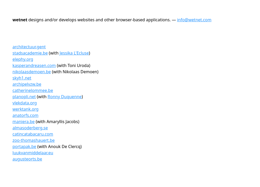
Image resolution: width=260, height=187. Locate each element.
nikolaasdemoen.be (31, 72)
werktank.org (25, 109)
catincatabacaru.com (32, 134)
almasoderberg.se (30, 128)
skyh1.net (21, 78)
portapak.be (24, 146)
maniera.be (23, 121)
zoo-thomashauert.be (33, 140)
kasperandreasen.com (34, 65)
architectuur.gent (29, 47)
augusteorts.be (27, 159)
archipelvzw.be (26, 84)
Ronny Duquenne (65, 96)
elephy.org (22, 59)
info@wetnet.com (194, 20)
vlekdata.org (24, 103)
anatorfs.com (25, 115)
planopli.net (24, 96)
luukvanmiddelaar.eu (32, 153)
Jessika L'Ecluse (74, 53)
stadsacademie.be (30, 53)
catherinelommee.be (32, 90)
